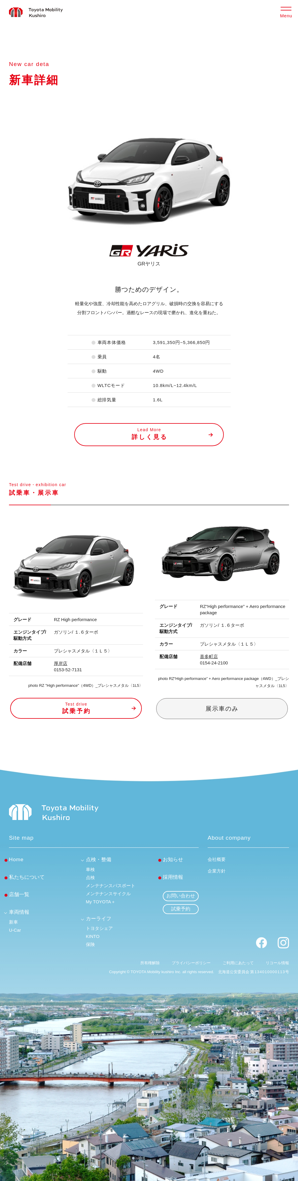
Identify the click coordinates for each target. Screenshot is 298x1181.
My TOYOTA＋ (100, 901)
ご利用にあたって (238, 963)
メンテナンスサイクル (108, 893)
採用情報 (173, 877)
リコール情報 (277, 963)
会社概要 (217, 859)
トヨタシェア (99, 928)
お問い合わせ (180, 895)
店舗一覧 (19, 894)
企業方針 (217, 870)
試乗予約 (180, 908)
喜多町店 (209, 656)
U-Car (15, 930)
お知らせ (173, 859)
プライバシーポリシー (191, 963)
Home (16, 859)
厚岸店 (60, 663)
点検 (90, 877)
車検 (90, 869)
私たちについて (27, 877)
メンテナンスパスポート (110, 885)
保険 (90, 944)
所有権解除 (150, 963)
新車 (13, 921)
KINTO (93, 936)
